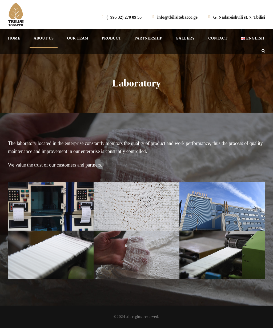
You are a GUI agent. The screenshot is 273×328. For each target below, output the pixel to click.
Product (111, 38)
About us (44, 38)
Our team (77, 38)
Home (14, 38)
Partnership (148, 38)
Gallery (185, 38)
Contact (217, 38)
